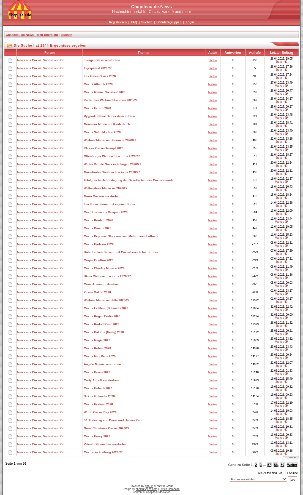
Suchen (146, 22)
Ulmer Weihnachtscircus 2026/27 (107, 276)
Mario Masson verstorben (102, 196)
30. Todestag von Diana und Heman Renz (113, 420)
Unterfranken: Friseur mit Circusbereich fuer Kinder (121, 252)
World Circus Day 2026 (100, 412)
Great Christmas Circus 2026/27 (106, 428)
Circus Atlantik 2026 (98, 84)
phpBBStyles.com (146, 489)
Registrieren (118, 22)
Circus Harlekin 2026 (98, 244)
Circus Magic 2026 (97, 340)
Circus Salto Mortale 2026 (102, 132)
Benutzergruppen (169, 22)
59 (282, 465)
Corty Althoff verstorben (101, 380)
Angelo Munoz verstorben (102, 364)
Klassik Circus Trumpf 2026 (103, 148)
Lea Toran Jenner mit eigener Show (109, 204)
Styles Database (170, 489)
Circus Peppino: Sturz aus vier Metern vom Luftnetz (121, 236)
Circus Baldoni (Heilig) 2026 (104, 332)
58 (275, 465)
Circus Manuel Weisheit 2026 (104, 92)
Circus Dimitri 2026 (97, 228)
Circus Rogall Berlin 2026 (102, 316)
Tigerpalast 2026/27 (97, 68)
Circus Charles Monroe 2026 (104, 268)
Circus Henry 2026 (97, 436)
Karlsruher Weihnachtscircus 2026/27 (110, 100)
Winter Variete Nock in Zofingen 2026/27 (112, 164)
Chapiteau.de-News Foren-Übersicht (32, 34)
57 (269, 465)
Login (190, 22)
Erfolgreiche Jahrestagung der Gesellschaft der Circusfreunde (128, 180)
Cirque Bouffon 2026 (98, 260)
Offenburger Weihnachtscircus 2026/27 (112, 156)
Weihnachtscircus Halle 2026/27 (106, 300)
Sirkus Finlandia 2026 (99, 396)
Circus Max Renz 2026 (100, 356)
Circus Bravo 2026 (97, 372)
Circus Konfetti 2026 (98, 220)
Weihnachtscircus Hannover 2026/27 (110, 140)
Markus (212, 84)
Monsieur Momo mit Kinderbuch (107, 124)
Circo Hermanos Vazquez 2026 (105, 212)
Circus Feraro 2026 (97, 108)
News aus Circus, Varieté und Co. (41, 60)
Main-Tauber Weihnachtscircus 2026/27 (112, 172)
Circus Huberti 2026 (98, 388)
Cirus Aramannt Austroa (101, 284)
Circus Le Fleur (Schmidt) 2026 (106, 308)
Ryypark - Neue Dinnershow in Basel (110, 116)
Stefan (213, 60)
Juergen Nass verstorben (102, 60)
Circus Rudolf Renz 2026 (101, 324)
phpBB (149, 486)
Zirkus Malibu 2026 (97, 292)
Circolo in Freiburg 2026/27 (103, 452)
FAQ (134, 22)
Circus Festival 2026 (98, 404)
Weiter (292, 465)
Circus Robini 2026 (97, 348)
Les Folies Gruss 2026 (100, 76)
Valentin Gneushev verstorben (105, 444)
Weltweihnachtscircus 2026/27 (105, 188)
